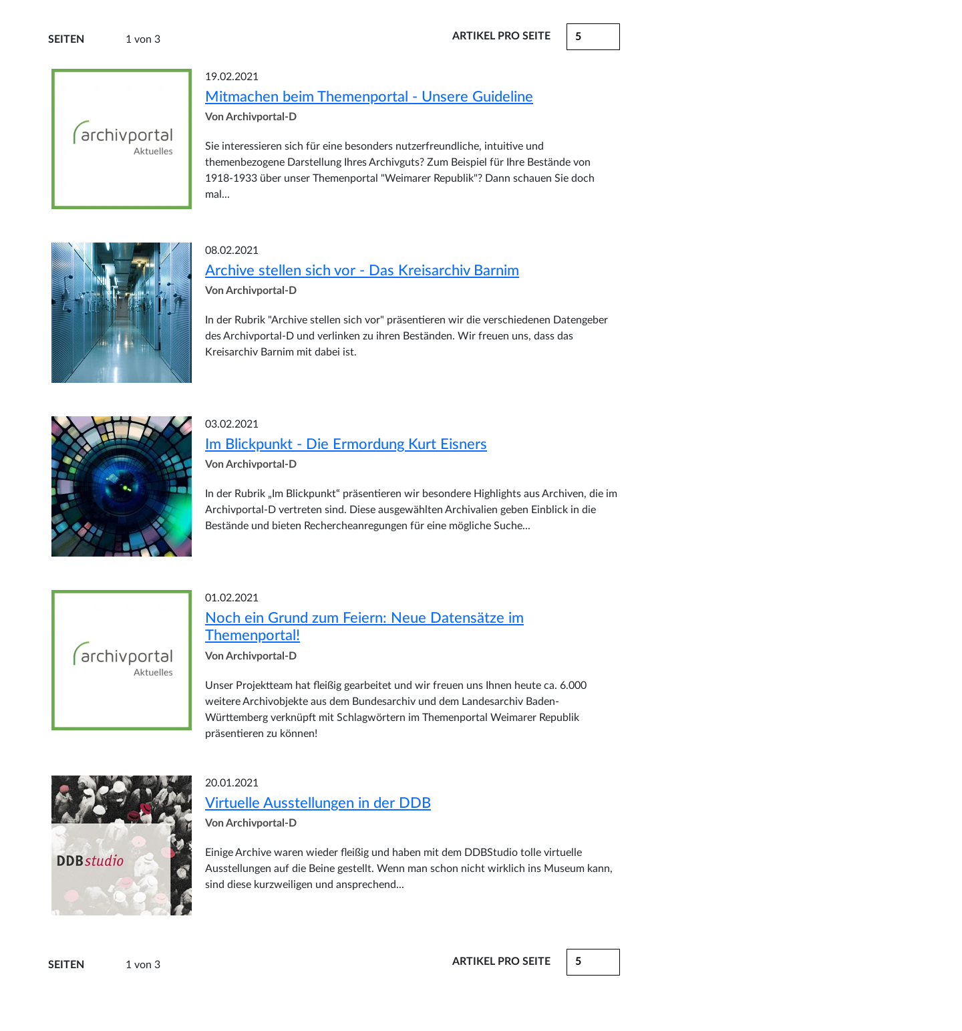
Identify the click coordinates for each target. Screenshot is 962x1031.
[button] (593, 962)
